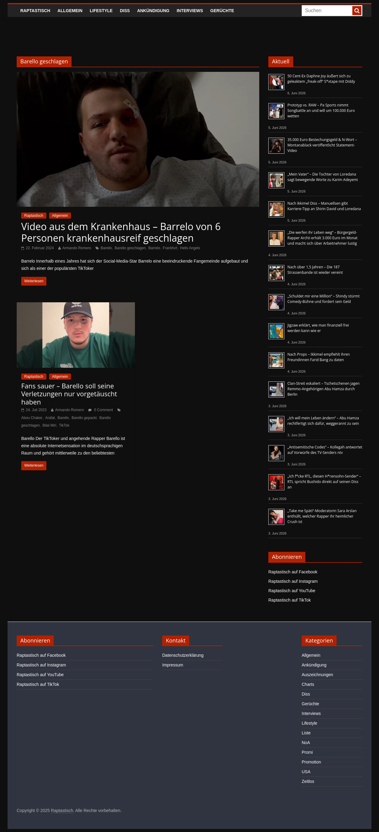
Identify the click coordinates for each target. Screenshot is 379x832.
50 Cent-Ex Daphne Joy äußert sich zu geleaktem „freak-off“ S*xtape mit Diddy (321, 78)
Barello (106, 248)
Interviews (190, 10)
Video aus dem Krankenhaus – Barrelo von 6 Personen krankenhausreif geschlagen (121, 232)
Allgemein (70, 10)
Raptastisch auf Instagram (293, 581)
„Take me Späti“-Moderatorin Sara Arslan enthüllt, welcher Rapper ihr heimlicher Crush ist (322, 516)
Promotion (311, 762)
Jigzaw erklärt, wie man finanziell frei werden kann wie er (318, 328)
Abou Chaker (31, 418)
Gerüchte (222, 10)
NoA (306, 742)
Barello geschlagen (130, 248)
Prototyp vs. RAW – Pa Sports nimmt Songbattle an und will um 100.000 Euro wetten (321, 110)
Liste (306, 732)
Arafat (50, 418)
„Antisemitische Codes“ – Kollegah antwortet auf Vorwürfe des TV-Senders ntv (324, 450)
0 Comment (100, 410)
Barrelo (154, 248)
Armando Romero (76, 248)
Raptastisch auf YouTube (291, 590)
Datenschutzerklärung (182, 655)
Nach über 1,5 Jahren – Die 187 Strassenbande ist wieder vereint (315, 269)
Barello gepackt (84, 418)
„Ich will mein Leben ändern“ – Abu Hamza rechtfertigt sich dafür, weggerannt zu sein (323, 420)
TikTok (64, 425)
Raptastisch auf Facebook (292, 571)
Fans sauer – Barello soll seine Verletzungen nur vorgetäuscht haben (69, 393)
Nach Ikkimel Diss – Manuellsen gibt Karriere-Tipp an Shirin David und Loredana (324, 206)
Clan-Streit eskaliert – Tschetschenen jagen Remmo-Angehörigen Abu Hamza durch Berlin (323, 389)
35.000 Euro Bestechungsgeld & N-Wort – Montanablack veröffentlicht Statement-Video (322, 145)
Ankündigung (153, 10)
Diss (125, 10)
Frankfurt (170, 248)
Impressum (172, 665)
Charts (308, 684)
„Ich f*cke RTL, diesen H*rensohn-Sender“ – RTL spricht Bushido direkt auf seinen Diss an (324, 482)
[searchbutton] (356, 10)
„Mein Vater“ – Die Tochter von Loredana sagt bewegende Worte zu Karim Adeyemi (322, 177)
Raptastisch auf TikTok (289, 600)
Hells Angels (190, 248)
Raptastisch (35, 10)
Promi (307, 752)
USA (306, 771)
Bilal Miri (49, 425)
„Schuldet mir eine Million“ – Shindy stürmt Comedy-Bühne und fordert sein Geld (323, 299)
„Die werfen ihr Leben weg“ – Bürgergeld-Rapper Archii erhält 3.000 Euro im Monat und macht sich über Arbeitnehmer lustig (322, 238)
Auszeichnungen (317, 674)
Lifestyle (101, 10)
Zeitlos (308, 781)
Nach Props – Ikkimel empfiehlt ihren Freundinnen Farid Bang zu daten (318, 357)
